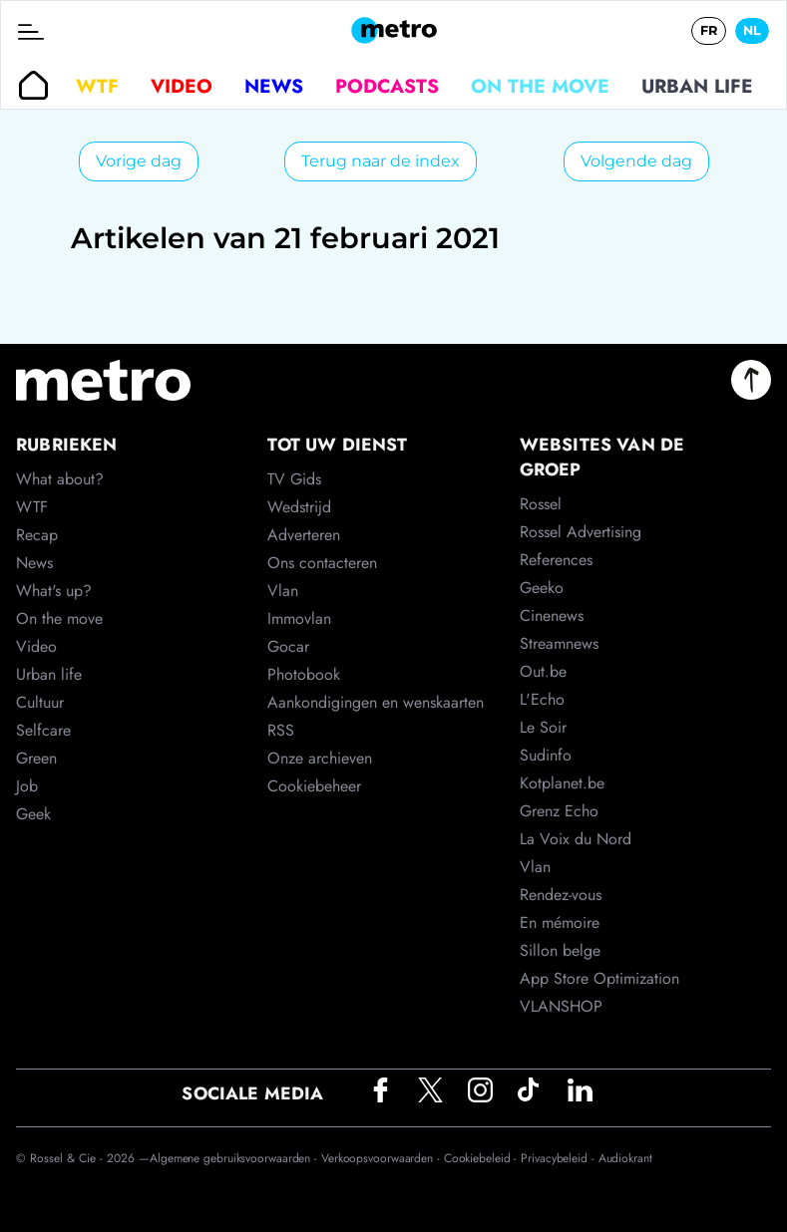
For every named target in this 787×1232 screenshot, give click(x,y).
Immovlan (299, 618)
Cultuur (40, 702)
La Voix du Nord (575, 838)
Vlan (282, 590)
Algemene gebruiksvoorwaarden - (235, 1158)
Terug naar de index (380, 161)
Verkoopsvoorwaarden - (382, 1158)
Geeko (542, 587)
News (273, 86)
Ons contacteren (322, 562)
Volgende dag (636, 161)
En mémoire (559, 922)
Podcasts (387, 86)
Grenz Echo (559, 810)
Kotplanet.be (562, 782)
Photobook (303, 674)
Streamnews (559, 643)
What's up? (54, 590)
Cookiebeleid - (483, 1158)
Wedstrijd (299, 506)
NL (752, 30)
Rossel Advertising (580, 531)
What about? (60, 478)
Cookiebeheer (314, 785)
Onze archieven (319, 758)
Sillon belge (560, 950)
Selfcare (43, 730)
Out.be (543, 671)
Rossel (541, 503)
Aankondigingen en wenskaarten (375, 702)
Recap (37, 534)
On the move (540, 86)
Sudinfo (546, 755)
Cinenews (552, 615)
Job (27, 785)
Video (181, 86)
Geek (33, 813)
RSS (280, 730)
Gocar (288, 646)
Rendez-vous (560, 894)
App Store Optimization (599, 978)
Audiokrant (625, 1158)
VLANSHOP (561, 1006)
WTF (97, 86)
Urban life (697, 86)
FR (708, 30)
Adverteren (303, 534)
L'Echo (542, 699)
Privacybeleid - (559, 1158)
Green (36, 758)
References (556, 559)
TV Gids (294, 478)
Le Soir (543, 727)
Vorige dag (139, 161)
